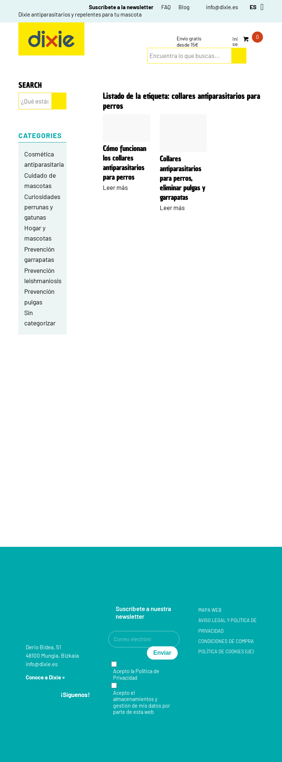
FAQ (166, 7)
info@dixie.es (222, 7)
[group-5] (51, 38)
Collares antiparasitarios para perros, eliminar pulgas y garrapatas (182, 178)
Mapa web (209, 610)
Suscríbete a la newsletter (121, 7)
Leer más (115, 187)
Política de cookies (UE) (225, 651)
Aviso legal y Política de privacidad (227, 625)
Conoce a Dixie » (45, 677)
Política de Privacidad (136, 674)
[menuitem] (117, 7)
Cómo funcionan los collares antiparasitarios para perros (124, 163)
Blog (183, 7)
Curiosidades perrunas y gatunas (42, 206)
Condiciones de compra (226, 641)
